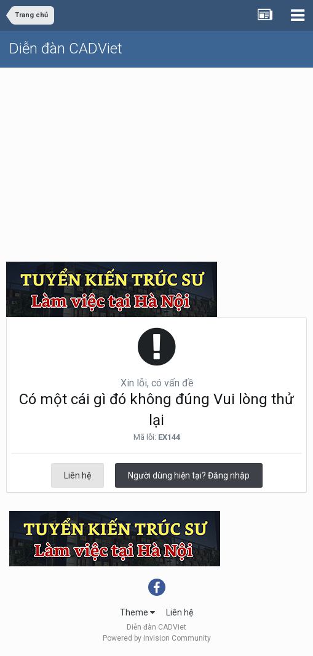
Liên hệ (77, 475)
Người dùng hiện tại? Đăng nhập (189, 475)
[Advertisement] (156, 160)
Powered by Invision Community (157, 638)
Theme (137, 612)
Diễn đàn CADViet (65, 48)
